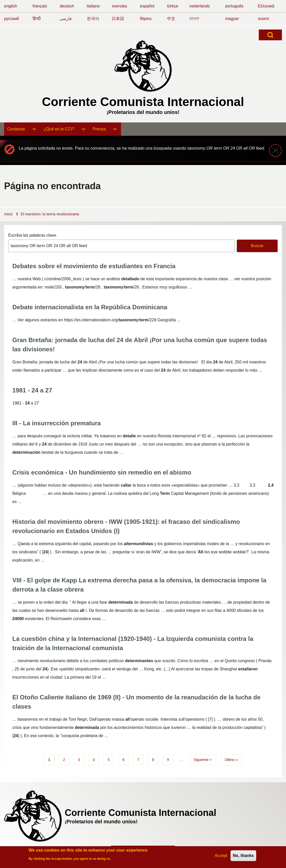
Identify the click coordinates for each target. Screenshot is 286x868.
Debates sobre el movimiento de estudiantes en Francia (94, 266)
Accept (221, 856)
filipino (146, 18)
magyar (232, 18)
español (147, 6)
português (234, 6)
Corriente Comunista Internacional (143, 102)
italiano (93, 6)
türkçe (172, 6)
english (10, 6)
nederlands (199, 6)
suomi (263, 18)
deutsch (67, 6)
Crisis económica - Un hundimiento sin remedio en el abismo (101, 472)
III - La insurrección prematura (56, 423)
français (40, 6)
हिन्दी (37, 18)
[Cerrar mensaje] (275, 150)
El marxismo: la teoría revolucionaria (50, 214)
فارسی (66, 18)
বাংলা (194, 18)
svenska (119, 6)
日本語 (118, 18)
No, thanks (243, 856)
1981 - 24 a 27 (32, 390)
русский (11, 18)
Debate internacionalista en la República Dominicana (89, 307)
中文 (171, 18)
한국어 (93, 18)
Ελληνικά (266, 6)
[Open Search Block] (270, 35)
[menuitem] (22, 129)
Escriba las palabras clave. (32, 235)
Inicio (8, 214)
